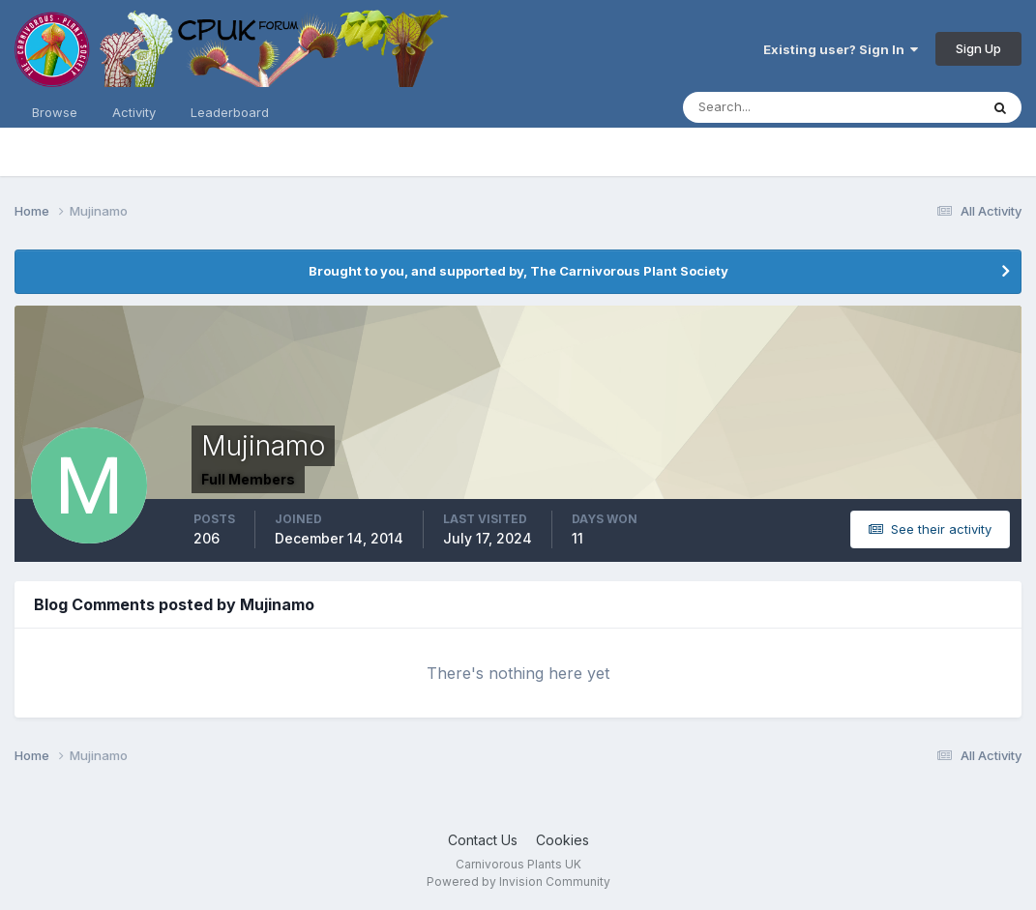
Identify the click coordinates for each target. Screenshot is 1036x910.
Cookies (562, 840)
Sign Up (978, 48)
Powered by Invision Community (518, 881)
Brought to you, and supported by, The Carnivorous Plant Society (518, 271)
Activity (134, 112)
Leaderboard (230, 112)
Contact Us (483, 840)
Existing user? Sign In (840, 49)
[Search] (768, 107)
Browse (54, 112)
